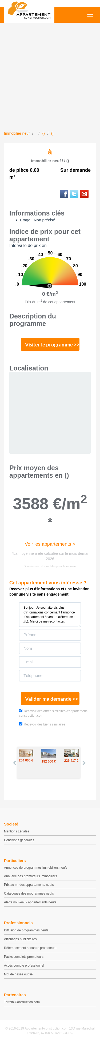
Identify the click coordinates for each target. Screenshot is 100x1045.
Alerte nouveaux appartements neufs (30, 902)
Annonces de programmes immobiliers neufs (35, 867)
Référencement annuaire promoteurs (30, 948)
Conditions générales (19, 840)
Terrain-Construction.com (22, 1002)
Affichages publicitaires (20, 939)
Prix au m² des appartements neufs (29, 885)
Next (83, 763)
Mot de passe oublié (18, 974)
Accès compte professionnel (24, 965)
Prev (15, 763)
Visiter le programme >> (52, 344)
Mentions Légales (16, 831)
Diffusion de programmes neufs (26, 930)
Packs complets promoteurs (23, 957)
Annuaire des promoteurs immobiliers (30, 876)
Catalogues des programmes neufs (29, 893)
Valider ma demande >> (51, 699)
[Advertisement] (50, 78)
